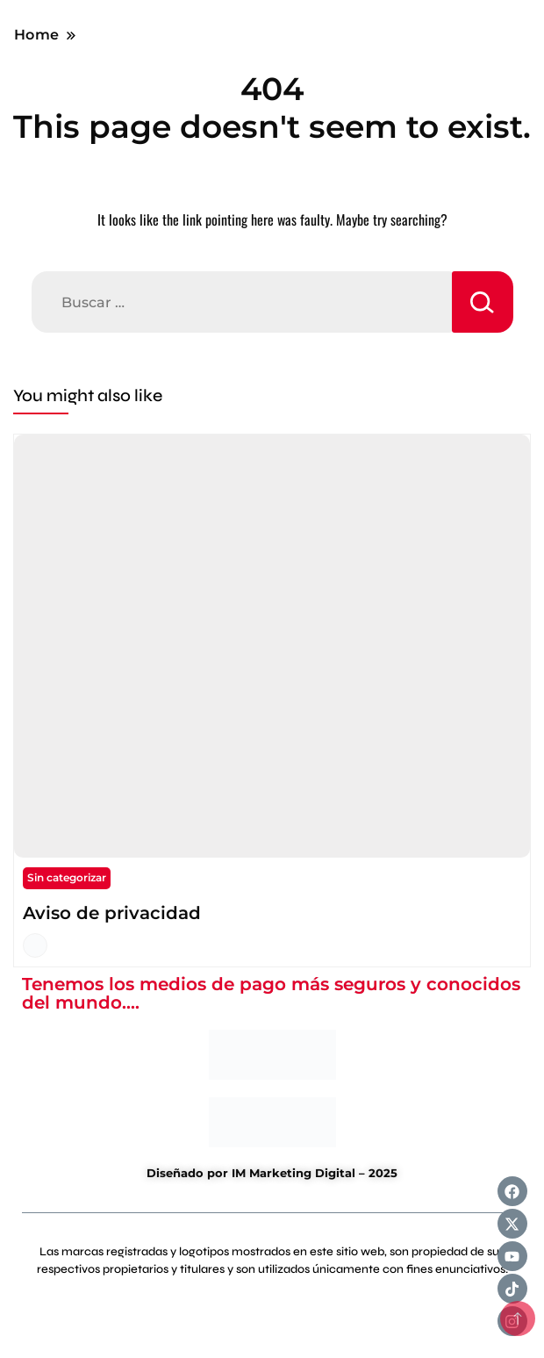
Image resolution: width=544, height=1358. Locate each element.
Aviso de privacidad (112, 912)
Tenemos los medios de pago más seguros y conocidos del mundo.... (271, 993)
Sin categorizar (66, 877)
